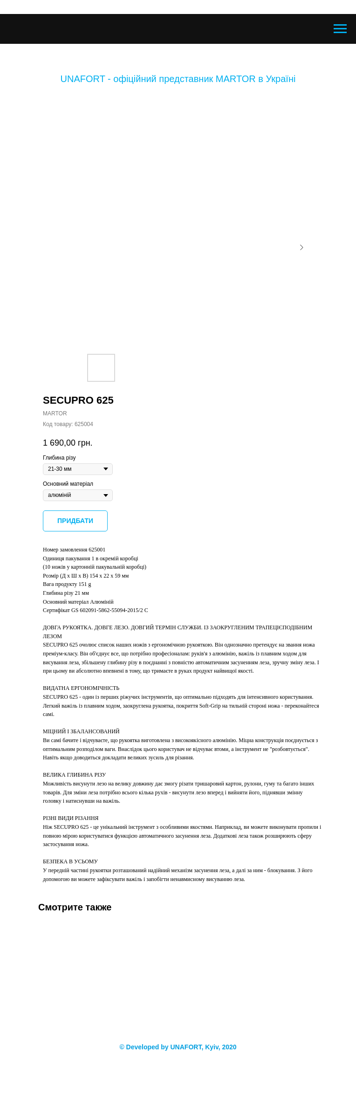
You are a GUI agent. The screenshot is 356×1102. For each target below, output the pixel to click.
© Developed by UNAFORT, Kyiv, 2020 (177, 1047)
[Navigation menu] (340, 29)
